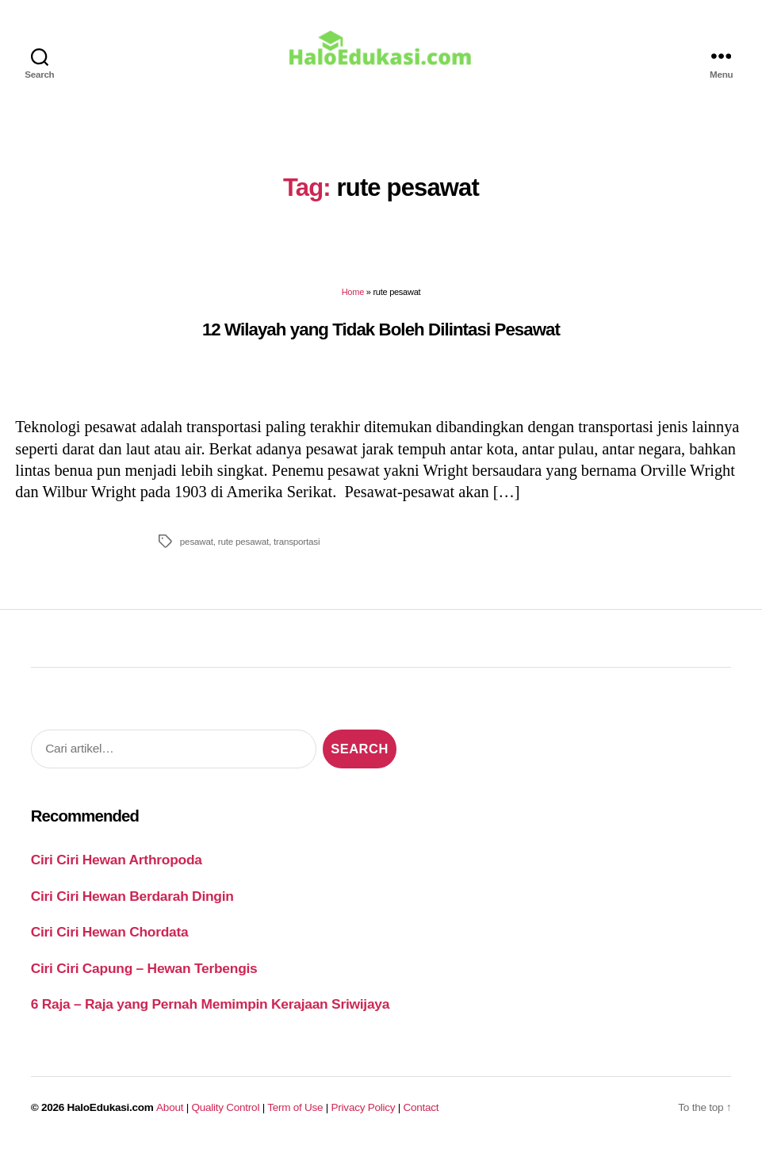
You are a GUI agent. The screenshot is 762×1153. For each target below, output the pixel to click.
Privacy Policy (363, 1111)
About (169, 1111)
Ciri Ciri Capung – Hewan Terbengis (144, 971)
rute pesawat (243, 544)
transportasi (297, 544)
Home (353, 296)
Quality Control (225, 1111)
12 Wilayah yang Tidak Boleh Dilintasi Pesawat (381, 333)
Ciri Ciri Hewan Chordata (110, 936)
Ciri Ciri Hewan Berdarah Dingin (132, 899)
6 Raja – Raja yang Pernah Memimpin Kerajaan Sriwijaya (210, 1008)
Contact (421, 1111)
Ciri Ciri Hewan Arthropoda (116, 863)
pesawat (196, 544)
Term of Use (295, 1111)
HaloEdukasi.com (110, 1111)
